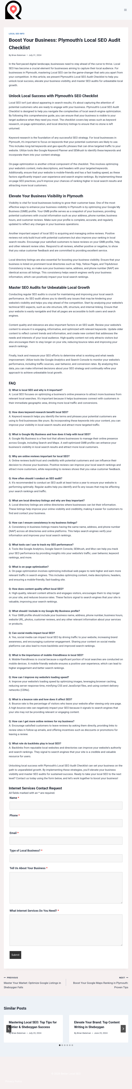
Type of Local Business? (26, 850)
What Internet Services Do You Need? (34, 910)
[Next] (123, 1029)
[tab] (59, 1045)
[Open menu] (125, 9)
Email (14, 833)
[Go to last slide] (8, 1029)
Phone (15, 815)
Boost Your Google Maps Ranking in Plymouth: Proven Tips (98, 982)
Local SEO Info (17, 34)
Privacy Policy (13, 1081)
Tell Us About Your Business (28, 868)
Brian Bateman (19, 55)
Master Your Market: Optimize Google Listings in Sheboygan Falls (33, 982)
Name (14, 797)
